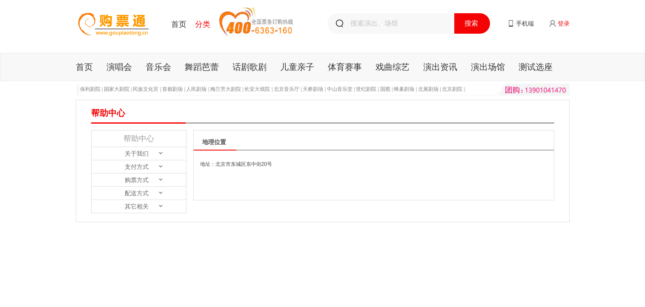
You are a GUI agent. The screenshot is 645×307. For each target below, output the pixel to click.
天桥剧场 (313, 89)
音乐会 (158, 67)
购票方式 (137, 180)
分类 (202, 24)
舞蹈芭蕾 (202, 67)
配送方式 (137, 193)
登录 (564, 23)
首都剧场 (172, 89)
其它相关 (137, 206)
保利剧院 (90, 89)
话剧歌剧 (249, 67)
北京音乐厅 (286, 89)
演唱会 (119, 67)
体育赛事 (345, 67)
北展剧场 (428, 89)
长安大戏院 (257, 89)
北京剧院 (452, 89)
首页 (178, 24)
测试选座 (536, 67)
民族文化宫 (145, 89)
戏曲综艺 (393, 67)
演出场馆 (488, 67)
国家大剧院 (116, 89)
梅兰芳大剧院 (225, 89)
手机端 (525, 23)
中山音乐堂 (340, 89)
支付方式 (137, 166)
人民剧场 (196, 89)
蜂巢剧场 (404, 89)
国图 (385, 89)
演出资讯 (440, 67)
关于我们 (137, 153)
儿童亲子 (297, 67)
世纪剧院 (366, 89)
